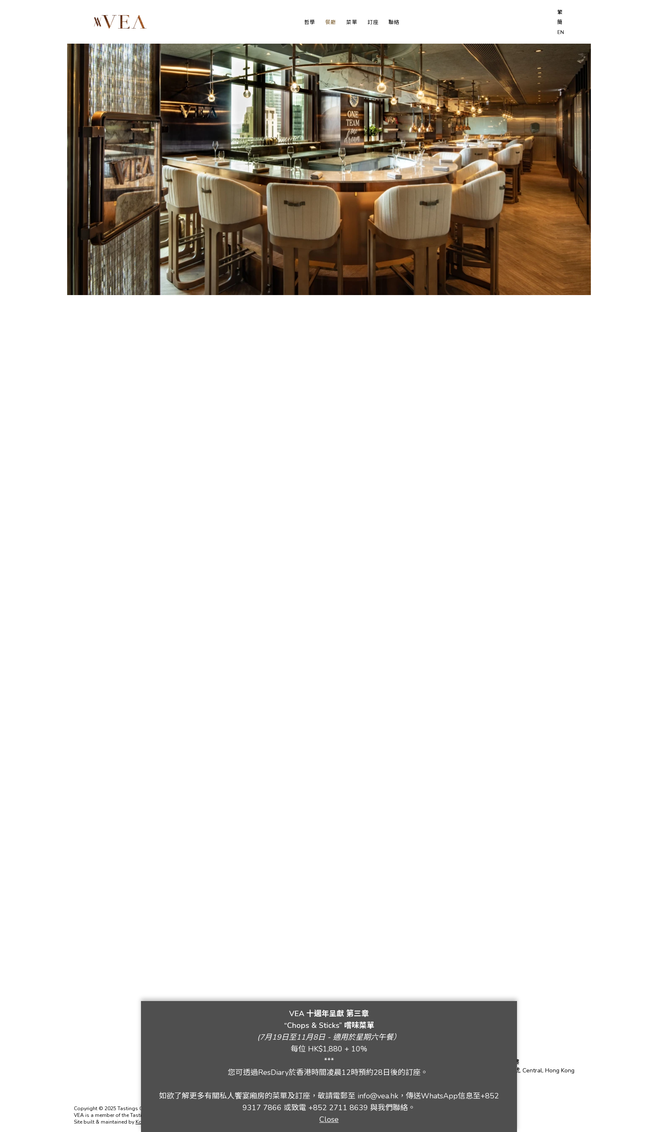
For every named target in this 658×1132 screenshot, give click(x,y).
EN (560, 32)
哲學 (309, 22)
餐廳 (330, 22)
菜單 (351, 22)
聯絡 (394, 22)
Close (329, 1119)
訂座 (373, 22)
